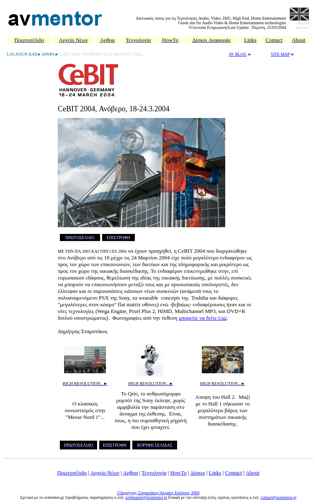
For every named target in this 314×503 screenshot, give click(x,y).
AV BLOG (238, 54)
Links (215, 473)
